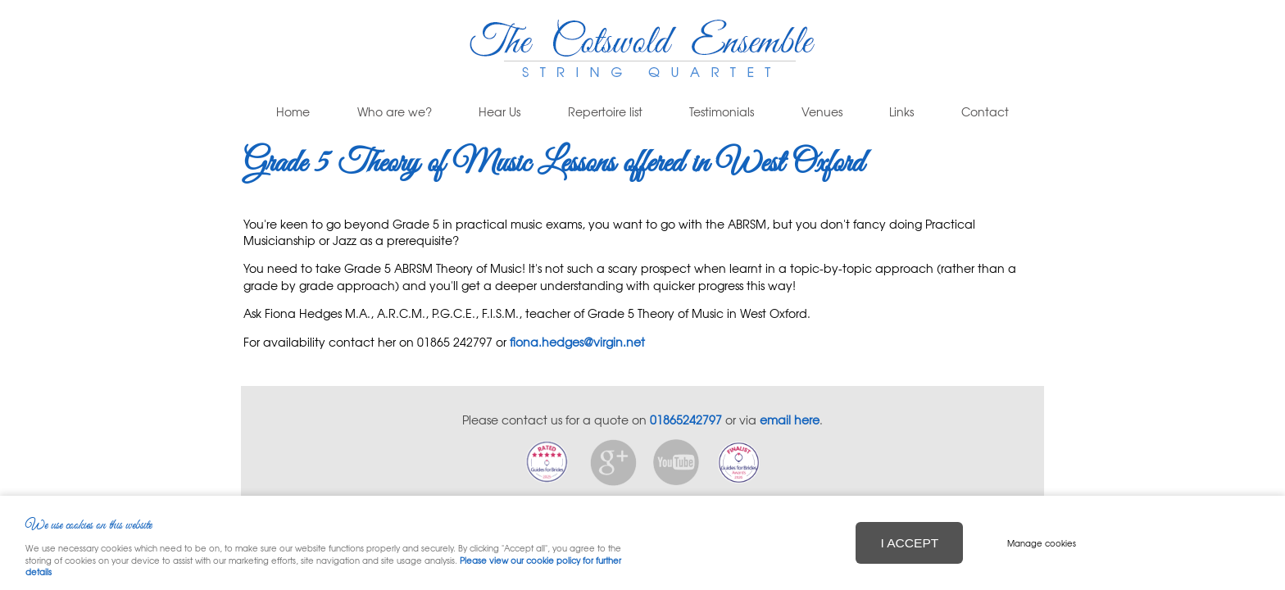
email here (790, 420)
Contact (985, 112)
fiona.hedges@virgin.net (577, 342)
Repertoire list (605, 112)
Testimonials (721, 112)
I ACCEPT (909, 543)
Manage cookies (1041, 543)
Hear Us (499, 112)
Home (293, 112)
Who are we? (394, 112)
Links (901, 112)
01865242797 (686, 420)
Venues (821, 112)
